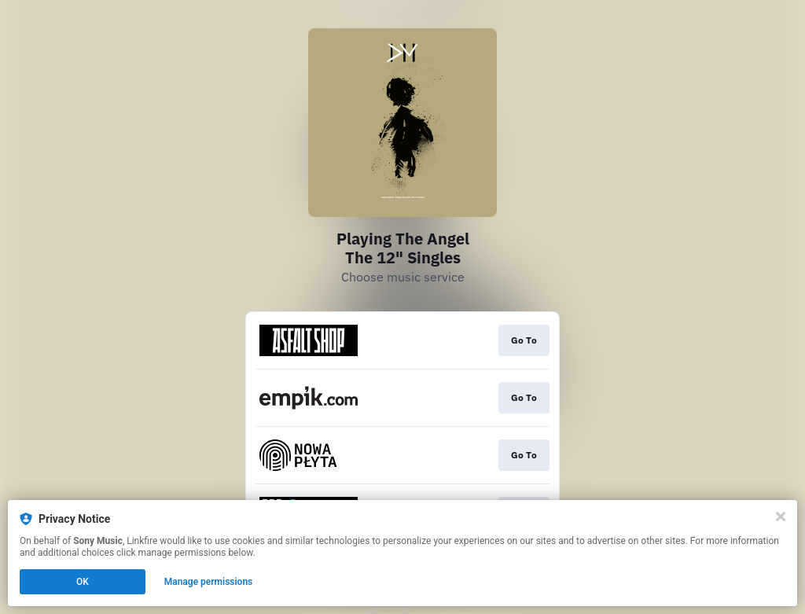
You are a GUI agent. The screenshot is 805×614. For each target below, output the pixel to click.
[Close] (780, 516)
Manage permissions (208, 581)
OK (82, 581)
